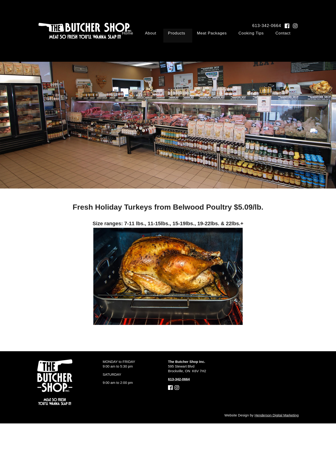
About (178, 36)
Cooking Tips (262, 36)
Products (198, 36)
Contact (289, 36)
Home (161, 36)
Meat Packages (229, 36)
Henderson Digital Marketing (277, 415)
